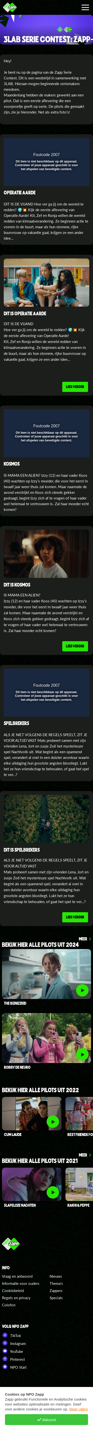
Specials (56, 1297)
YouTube (12, 1351)
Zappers (56, 1290)
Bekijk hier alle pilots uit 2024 (40, 945)
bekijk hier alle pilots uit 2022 (40, 1090)
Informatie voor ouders (20, 1283)
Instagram (14, 1343)
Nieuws (56, 1276)
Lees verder (75, 386)
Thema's (56, 1283)
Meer (83, 938)
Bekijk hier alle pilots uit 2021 (40, 1161)
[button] (73, 145)
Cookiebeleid (13, 1290)
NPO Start (14, 1367)
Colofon (8, 1305)
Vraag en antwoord (17, 1276)
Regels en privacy (16, 1297)
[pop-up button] (63, 145)
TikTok (11, 1335)
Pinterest (13, 1359)
